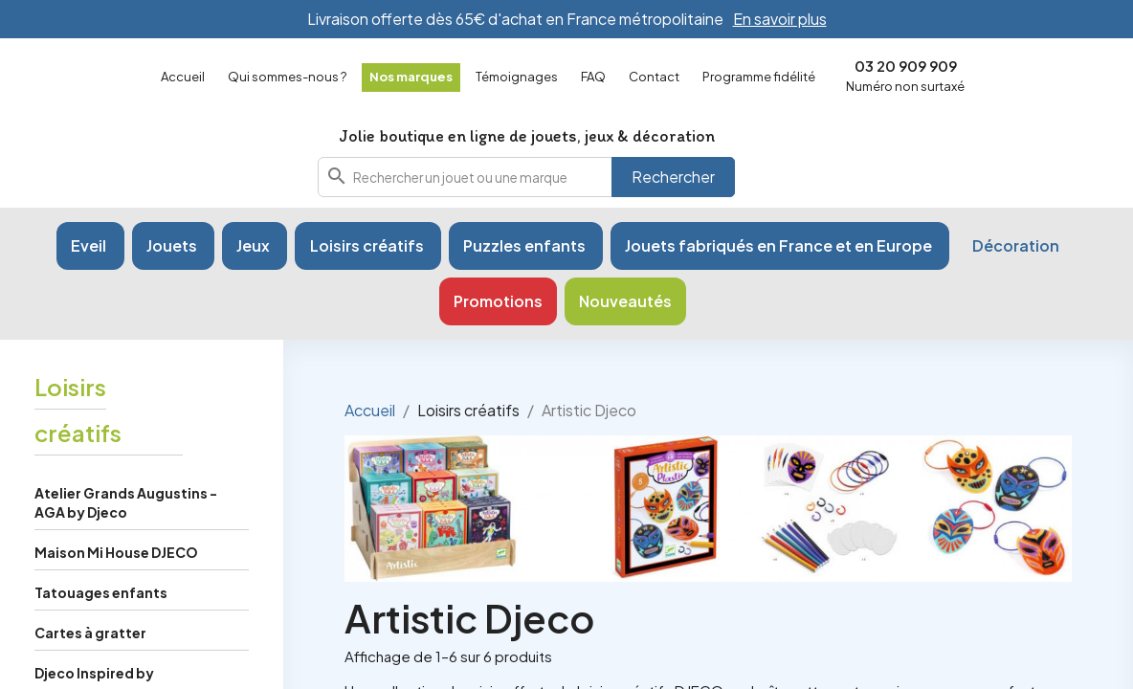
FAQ (593, 76)
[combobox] (526, 181)
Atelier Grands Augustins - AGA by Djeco (125, 510)
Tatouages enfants (100, 600)
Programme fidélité (758, 76)
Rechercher (673, 180)
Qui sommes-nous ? (287, 76)
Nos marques (411, 76)
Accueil (183, 76)
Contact (654, 76)
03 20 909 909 (906, 65)
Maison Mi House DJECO (116, 559)
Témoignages (517, 76)
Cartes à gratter (90, 640)
